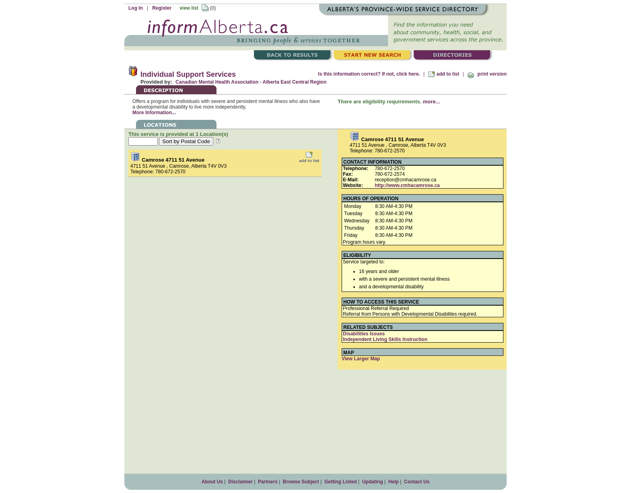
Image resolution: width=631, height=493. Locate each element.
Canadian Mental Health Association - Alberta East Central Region (250, 82)
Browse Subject (301, 482)
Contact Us (416, 482)
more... (431, 102)
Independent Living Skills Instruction (385, 339)
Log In (135, 8)
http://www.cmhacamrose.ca (407, 185)
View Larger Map (361, 359)
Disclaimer (240, 482)
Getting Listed (340, 482)
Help (393, 482)
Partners (268, 482)
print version (487, 74)
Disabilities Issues (364, 334)
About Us (212, 482)
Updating (372, 482)
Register (161, 8)
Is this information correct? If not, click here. (369, 74)
